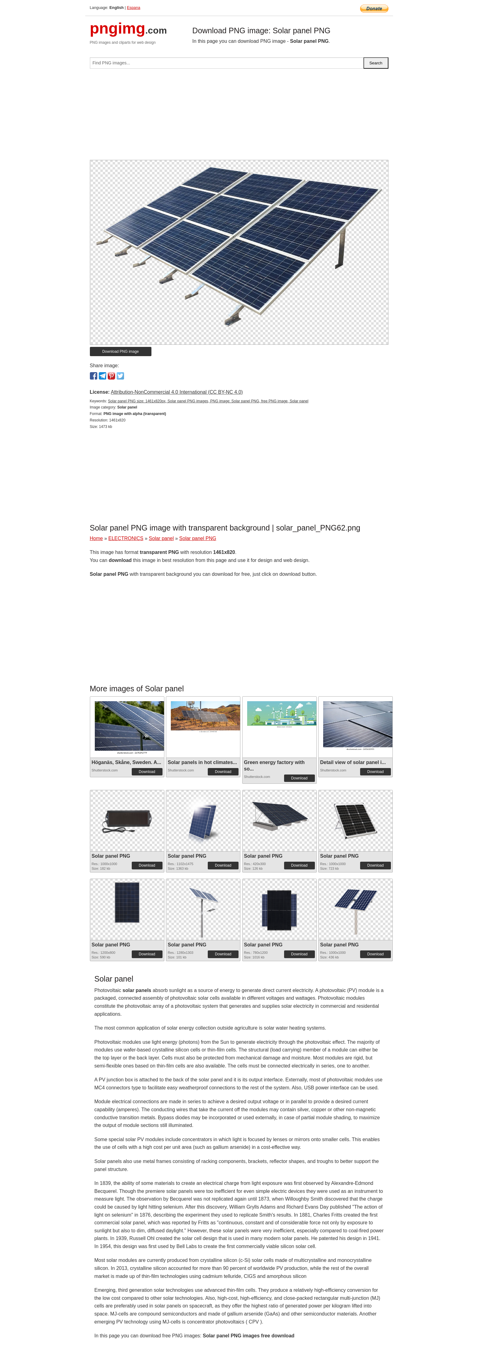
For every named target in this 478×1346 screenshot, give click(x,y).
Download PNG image (120, 351)
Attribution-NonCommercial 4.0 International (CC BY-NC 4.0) (177, 392)
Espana (133, 7)
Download (147, 772)
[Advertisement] (239, 117)
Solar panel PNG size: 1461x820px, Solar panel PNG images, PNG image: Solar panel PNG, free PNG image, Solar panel (208, 401)
